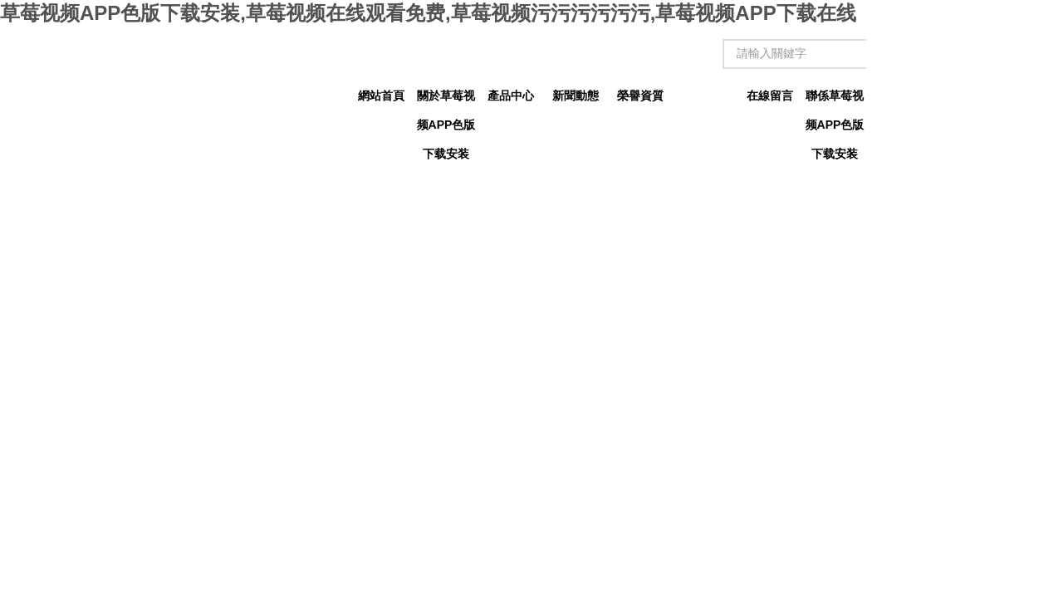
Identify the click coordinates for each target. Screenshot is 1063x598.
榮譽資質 (640, 95)
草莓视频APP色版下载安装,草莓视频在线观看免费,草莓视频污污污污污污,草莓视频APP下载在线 (428, 13)
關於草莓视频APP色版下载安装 (446, 99)
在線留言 (770, 95)
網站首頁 (381, 95)
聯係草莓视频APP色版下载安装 (835, 99)
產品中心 (510, 95)
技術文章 (705, 95)
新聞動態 (575, 95)
